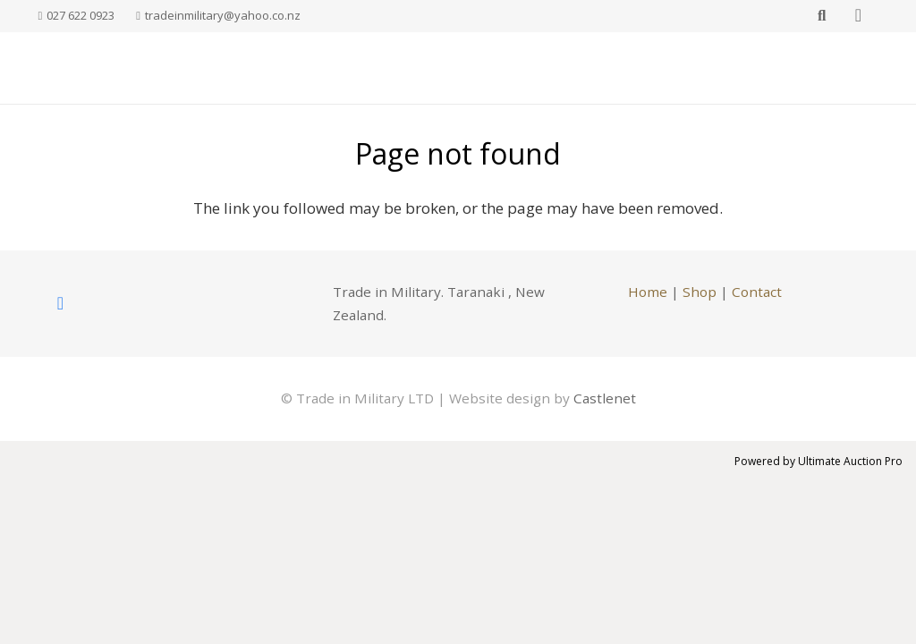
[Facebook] (60, 303)
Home (647, 292)
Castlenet (604, 398)
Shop (700, 292)
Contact (757, 292)
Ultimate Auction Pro (850, 461)
